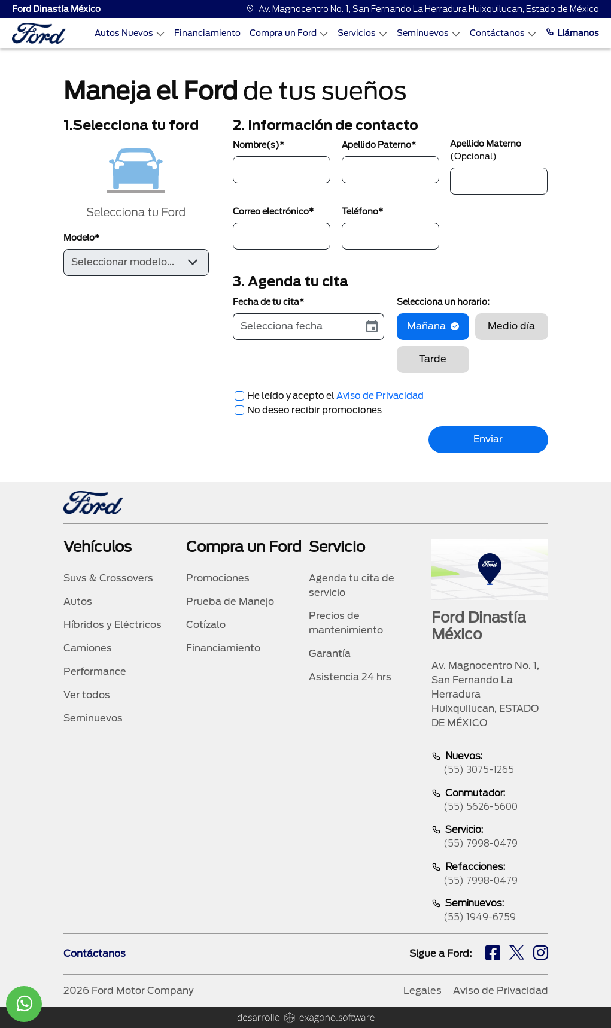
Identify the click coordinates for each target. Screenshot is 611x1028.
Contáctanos (503, 33)
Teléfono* (362, 211)
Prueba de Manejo (230, 601)
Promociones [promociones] (218, 578)
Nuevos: (489, 763)
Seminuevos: (489, 910)
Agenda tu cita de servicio (351, 585)
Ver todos (86, 695)
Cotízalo (206, 624)
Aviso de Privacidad (380, 395)
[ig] (540, 954)
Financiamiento (207, 33)
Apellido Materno (485, 150)
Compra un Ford (289, 33)
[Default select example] (136, 262)
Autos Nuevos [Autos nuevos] (130, 33)
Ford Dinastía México (56, 9)
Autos (77, 601)
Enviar (488, 439)
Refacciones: (489, 874)
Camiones (87, 648)
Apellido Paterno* (379, 145)
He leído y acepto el (335, 395)
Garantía (330, 653)
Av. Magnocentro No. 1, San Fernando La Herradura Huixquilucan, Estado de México (422, 9)
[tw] (516, 954)
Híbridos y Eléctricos (112, 624)
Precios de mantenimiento (346, 623)
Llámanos (572, 33)
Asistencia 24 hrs (350, 677)
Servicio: (489, 837)
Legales (422, 990)
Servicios (363, 33)
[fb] (492, 954)
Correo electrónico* (273, 211)
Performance (94, 671)
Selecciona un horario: (443, 302)
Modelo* (81, 237)
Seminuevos (429, 33)
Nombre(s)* (258, 145)
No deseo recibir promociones (314, 410)
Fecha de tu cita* (268, 302)
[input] (297, 326)
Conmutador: (489, 800)
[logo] (39, 33)
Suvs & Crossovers (108, 578)
